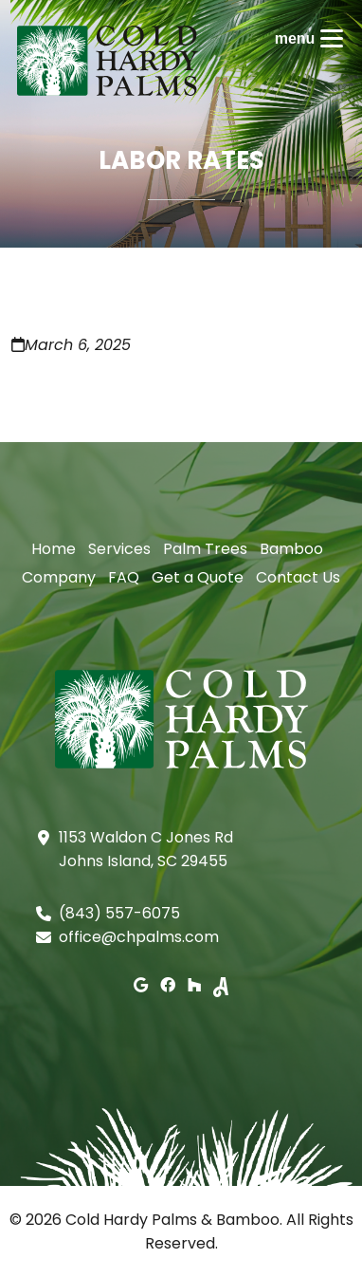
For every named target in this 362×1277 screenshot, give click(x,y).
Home (53, 549)
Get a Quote (198, 577)
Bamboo (291, 549)
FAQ (123, 577)
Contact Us (298, 577)
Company (59, 577)
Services (119, 549)
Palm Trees (205, 549)
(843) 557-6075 (119, 913)
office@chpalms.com (139, 937)
